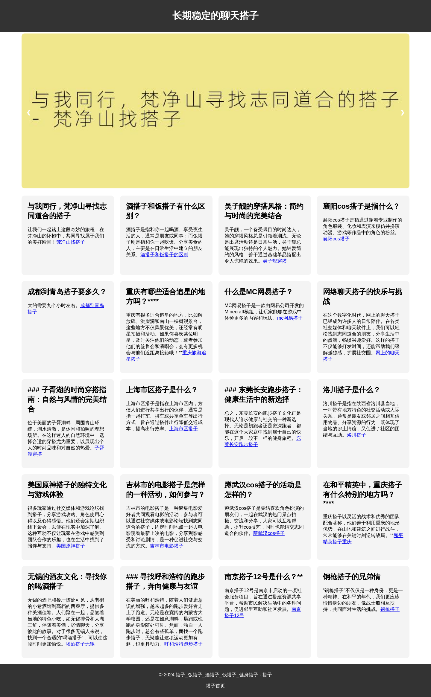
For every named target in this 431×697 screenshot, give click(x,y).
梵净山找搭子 (70, 242)
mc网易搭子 (290, 318)
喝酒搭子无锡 (80, 643)
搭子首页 (215, 685)
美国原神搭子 (70, 545)
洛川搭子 (356, 434)
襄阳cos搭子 (336, 238)
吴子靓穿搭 (275, 260)
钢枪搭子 (390, 609)
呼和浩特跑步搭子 (183, 643)
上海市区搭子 (183, 428)
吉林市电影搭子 (166, 545)
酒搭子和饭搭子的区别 (164, 254)
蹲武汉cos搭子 (269, 533)
